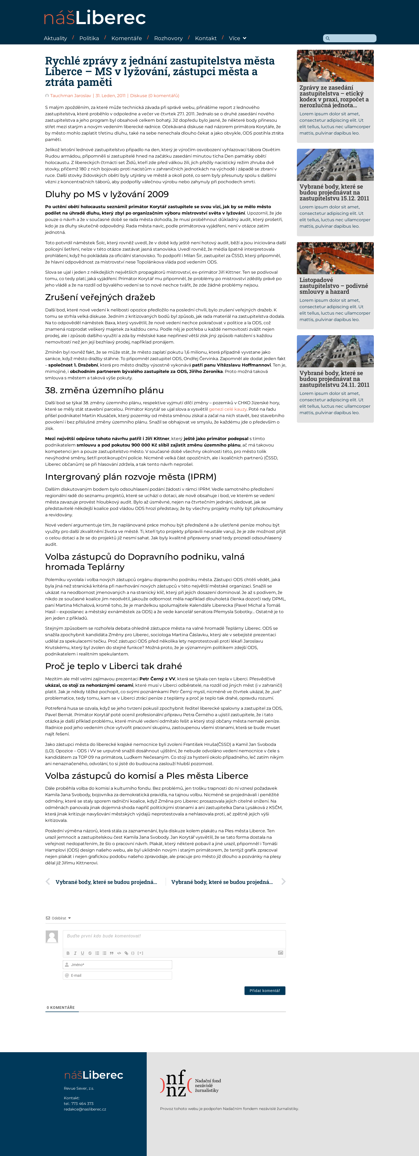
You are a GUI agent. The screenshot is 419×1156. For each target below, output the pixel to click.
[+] (142, 953)
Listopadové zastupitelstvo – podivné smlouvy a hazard (334, 285)
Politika (89, 38)
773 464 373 (82, 1103)
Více (237, 38)
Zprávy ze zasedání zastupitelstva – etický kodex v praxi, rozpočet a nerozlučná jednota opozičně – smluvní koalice (334, 102)
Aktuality (55, 38)
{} (135, 953)
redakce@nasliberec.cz (85, 1109)
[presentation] (249, 970)
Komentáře (126, 38)
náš (94, 17)
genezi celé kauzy (228, 409)
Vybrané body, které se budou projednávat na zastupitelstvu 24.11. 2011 (335, 378)
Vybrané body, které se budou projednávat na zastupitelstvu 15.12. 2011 (334, 192)
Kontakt (206, 38)
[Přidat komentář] (265, 990)
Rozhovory (168, 38)
